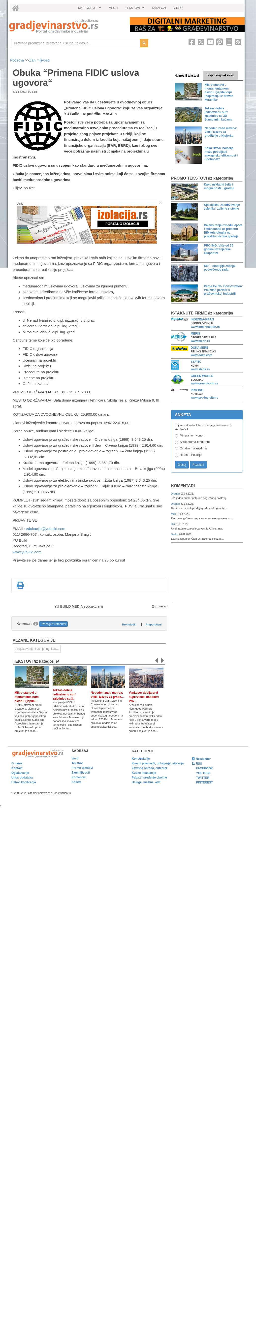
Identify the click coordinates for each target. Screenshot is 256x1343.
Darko (175, 534)
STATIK (196, 362)
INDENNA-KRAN (202, 319)
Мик (174, 513)
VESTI (113, 8)
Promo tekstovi (82, 768)
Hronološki (129, 624)
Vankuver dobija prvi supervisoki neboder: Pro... (144, 697)
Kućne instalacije (144, 773)
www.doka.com (201, 355)
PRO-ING (197, 390)
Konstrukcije (141, 758)
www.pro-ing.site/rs (204, 397)
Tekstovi (78, 763)
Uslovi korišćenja (23, 782)
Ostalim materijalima (193, 448)
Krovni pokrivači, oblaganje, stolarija (158, 763)
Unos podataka (22, 777)
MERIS (195, 333)
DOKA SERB (200, 347)
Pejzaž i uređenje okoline (149, 777)
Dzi (173, 524)
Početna (17, 60)
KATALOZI (159, 8)
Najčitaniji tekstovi (220, 75)
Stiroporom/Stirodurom (195, 442)
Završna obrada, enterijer (149, 768)
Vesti (75, 758)
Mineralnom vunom (192, 435)
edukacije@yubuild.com (45, 529)
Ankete (77, 782)
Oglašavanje (20, 773)
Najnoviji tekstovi (187, 75)
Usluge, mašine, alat (146, 782)
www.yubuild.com (27, 552)
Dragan (176, 493)
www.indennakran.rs (205, 327)
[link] (66, 26)
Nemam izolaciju (191, 455)
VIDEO (178, 8)
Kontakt (17, 768)
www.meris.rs (200, 341)
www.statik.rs (200, 369)
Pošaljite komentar (54, 624)
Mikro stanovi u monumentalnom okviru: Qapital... (27, 697)
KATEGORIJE (90, 9)
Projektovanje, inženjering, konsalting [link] (38, 649)
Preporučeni (153, 624)
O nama (16, 763)
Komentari (183, 486)
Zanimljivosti (39, 60)
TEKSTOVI (135, 9)
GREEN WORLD (202, 376)
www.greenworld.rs (204, 383)
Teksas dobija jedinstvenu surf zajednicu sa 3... (64, 694)
